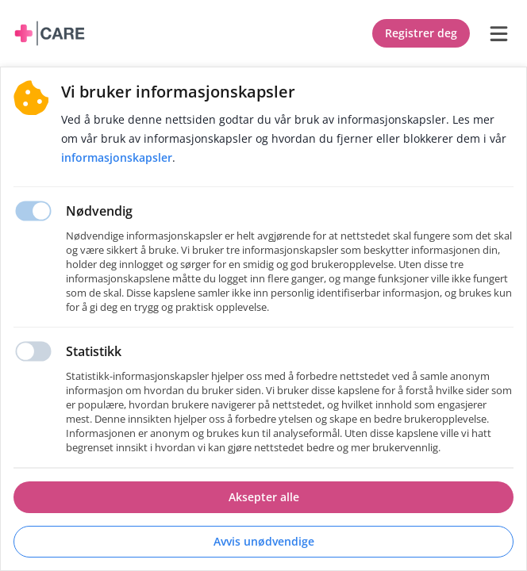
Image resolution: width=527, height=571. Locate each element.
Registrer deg (421, 32)
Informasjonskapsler (116, 157)
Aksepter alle (264, 496)
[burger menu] (498, 33)
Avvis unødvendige (263, 541)
